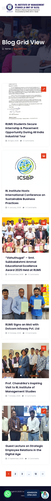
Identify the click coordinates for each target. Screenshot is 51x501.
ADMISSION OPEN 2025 (32, 493)
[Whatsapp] (7, 494)
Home (6, 48)
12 (36, 474)
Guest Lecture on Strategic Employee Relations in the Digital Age (24, 450)
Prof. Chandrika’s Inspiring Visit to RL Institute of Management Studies (23, 387)
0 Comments (28, 141)
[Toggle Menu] (4, 8)
